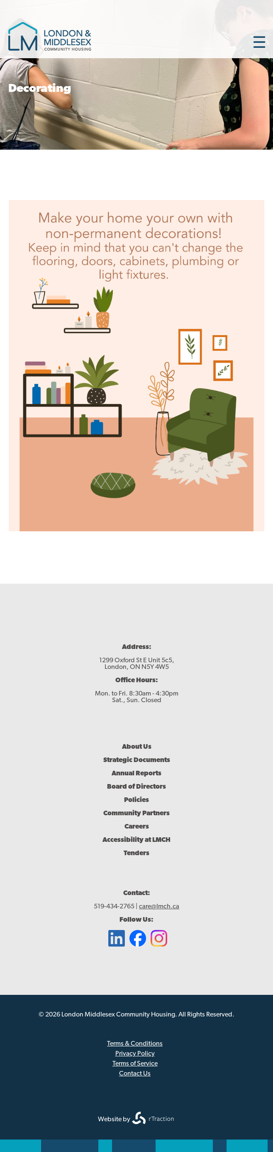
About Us (136, 747)
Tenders (136, 853)
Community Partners (136, 813)
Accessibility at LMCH (136, 840)
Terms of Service (135, 1064)
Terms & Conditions (135, 1044)
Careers (136, 827)
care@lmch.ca (159, 906)
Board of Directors (136, 787)
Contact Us (135, 1074)
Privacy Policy (135, 1054)
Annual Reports (136, 773)
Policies (136, 800)
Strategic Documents (136, 760)
